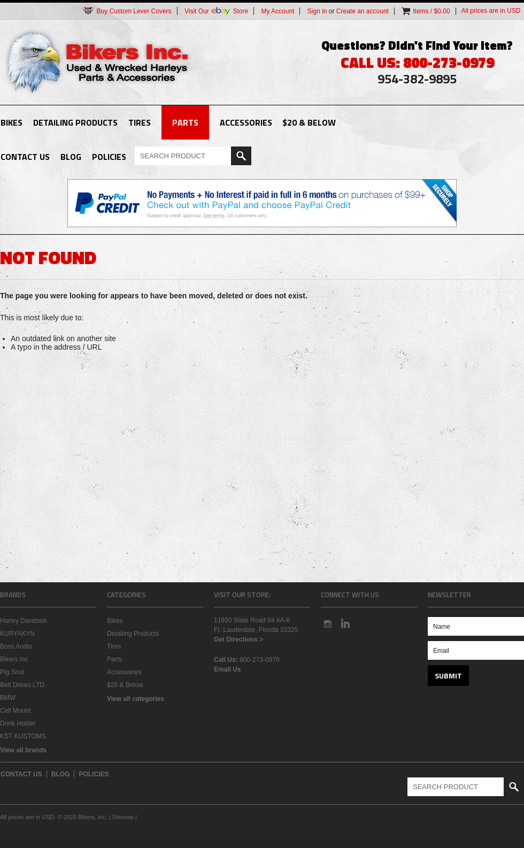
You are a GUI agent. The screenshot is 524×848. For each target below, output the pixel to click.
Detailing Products (75, 122)
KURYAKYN (17, 633)
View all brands (23, 750)
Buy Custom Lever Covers (126, 11)
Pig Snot (12, 672)
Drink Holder (18, 723)
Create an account (362, 11)
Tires (139, 122)
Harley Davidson (23, 621)
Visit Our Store (216, 11)
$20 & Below (309, 122)
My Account (277, 11)
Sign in (317, 11)
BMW (8, 697)
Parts (185, 122)
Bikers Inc (14, 659)
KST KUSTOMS (23, 736)
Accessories (246, 122)
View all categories (135, 699)
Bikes (11, 122)
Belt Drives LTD (22, 685)
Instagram (327, 623)
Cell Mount (15, 710)
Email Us (227, 669)
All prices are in (491, 10)
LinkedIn (345, 623)
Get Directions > (238, 639)
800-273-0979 (260, 660)
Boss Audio (16, 646)
